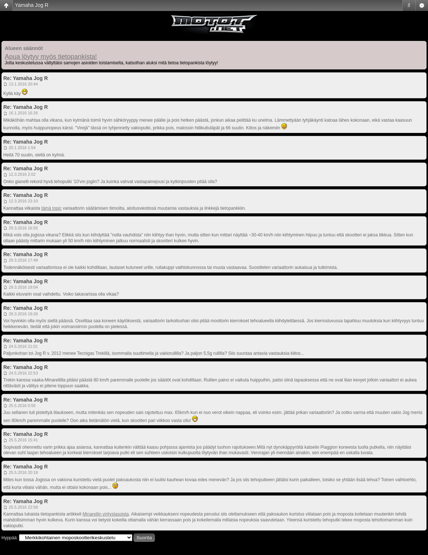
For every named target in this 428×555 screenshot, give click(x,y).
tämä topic (51, 208)
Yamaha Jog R (32, 5)
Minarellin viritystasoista (106, 514)
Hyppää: (9, 537)
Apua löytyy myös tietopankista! (51, 56)
